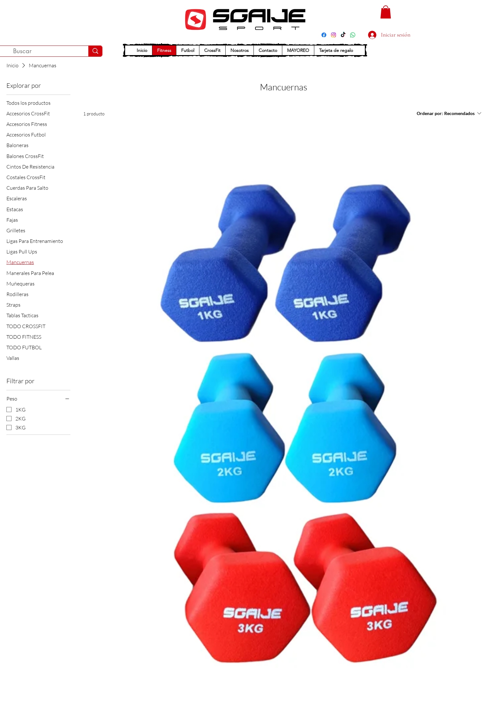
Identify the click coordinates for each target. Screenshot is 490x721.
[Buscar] (95, 51)
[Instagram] (333, 35)
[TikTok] (343, 35)
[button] (385, 12)
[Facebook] (324, 35)
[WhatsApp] (352, 35)
